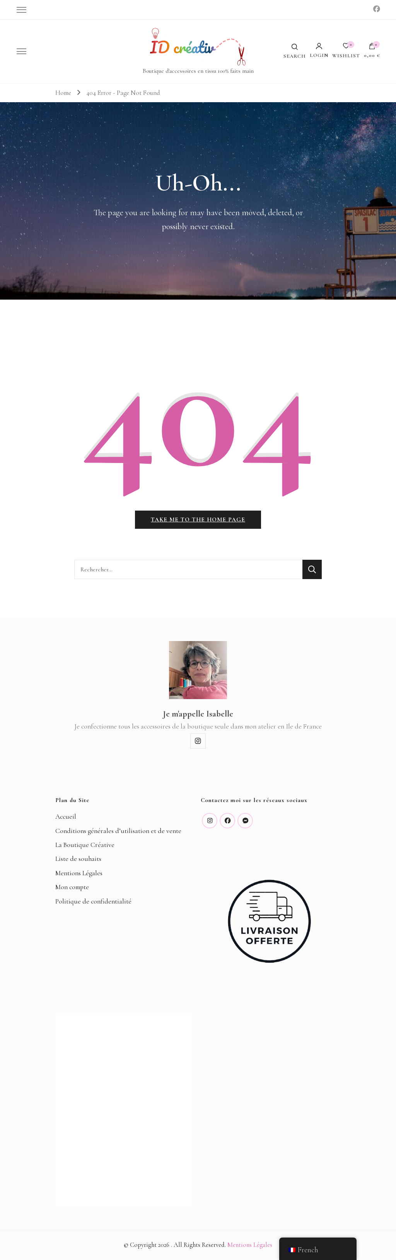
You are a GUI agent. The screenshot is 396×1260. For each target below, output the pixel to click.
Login (319, 50)
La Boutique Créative (84, 845)
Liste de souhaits (78, 859)
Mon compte (72, 887)
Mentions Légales (78, 873)
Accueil (65, 817)
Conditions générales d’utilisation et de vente (118, 831)
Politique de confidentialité (93, 901)
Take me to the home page (198, 519)
